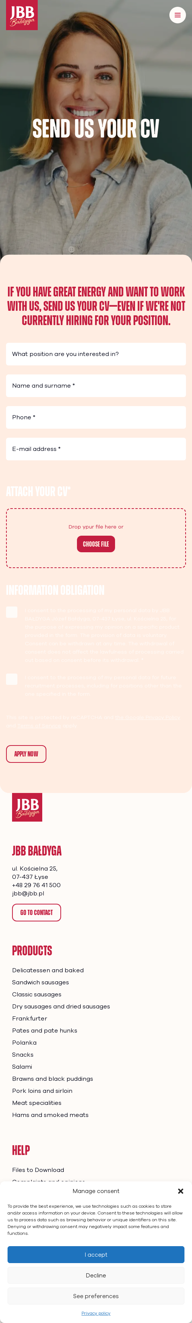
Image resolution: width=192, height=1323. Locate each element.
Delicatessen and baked (48, 970)
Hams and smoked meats (50, 1115)
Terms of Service (39, 725)
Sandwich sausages (40, 982)
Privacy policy (96, 1313)
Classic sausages (36, 994)
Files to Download (38, 1170)
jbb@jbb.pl (28, 893)
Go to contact (36, 912)
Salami (22, 1067)
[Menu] (178, 15)
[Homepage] (27, 807)
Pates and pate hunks (44, 1031)
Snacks (23, 1055)
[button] (180, 1191)
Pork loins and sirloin (42, 1091)
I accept (96, 1255)
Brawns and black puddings (52, 1079)
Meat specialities (36, 1103)
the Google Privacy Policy (147, 717)
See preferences (96, 1296)
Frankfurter (29, 1018)
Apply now (26, 754)
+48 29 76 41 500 (36, 885)
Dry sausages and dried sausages (61, 1006)
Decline (96, 1275)
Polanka (24, 1043)
